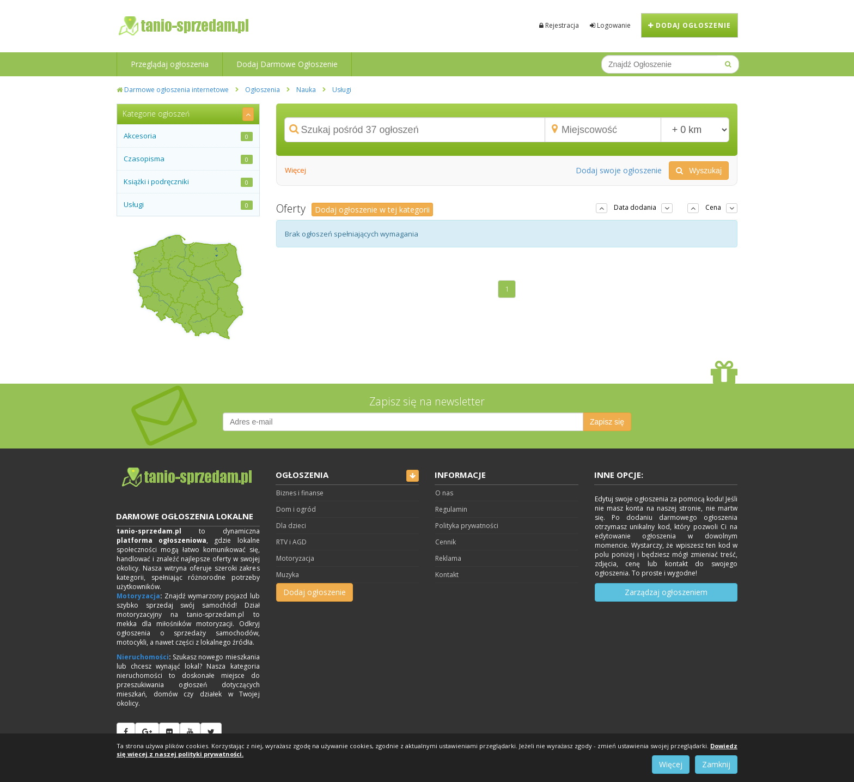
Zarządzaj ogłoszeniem (666, 592)
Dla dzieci (291, 525)
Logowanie (610, 25)
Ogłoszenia (262, 89)
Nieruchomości (143, 657)
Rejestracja (559, 25)
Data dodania (635, 207)
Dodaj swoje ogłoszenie (619, 170)
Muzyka (287, 574)
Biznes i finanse (300, 493)
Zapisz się (607, 421)
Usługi (341, 89)
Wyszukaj (699, 170)
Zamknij (716, 764)
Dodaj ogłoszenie (689, 25)
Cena (713, 207)
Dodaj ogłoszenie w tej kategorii (372, 209)
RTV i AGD (291, 542)
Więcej (295, 170)
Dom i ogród (296, 509)
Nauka (306, 89)
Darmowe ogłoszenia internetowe (173, 89)
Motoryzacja (138, 596)
